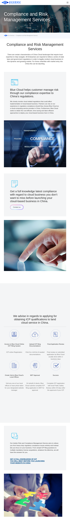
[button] (67, 2)
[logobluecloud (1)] (11, 2)
